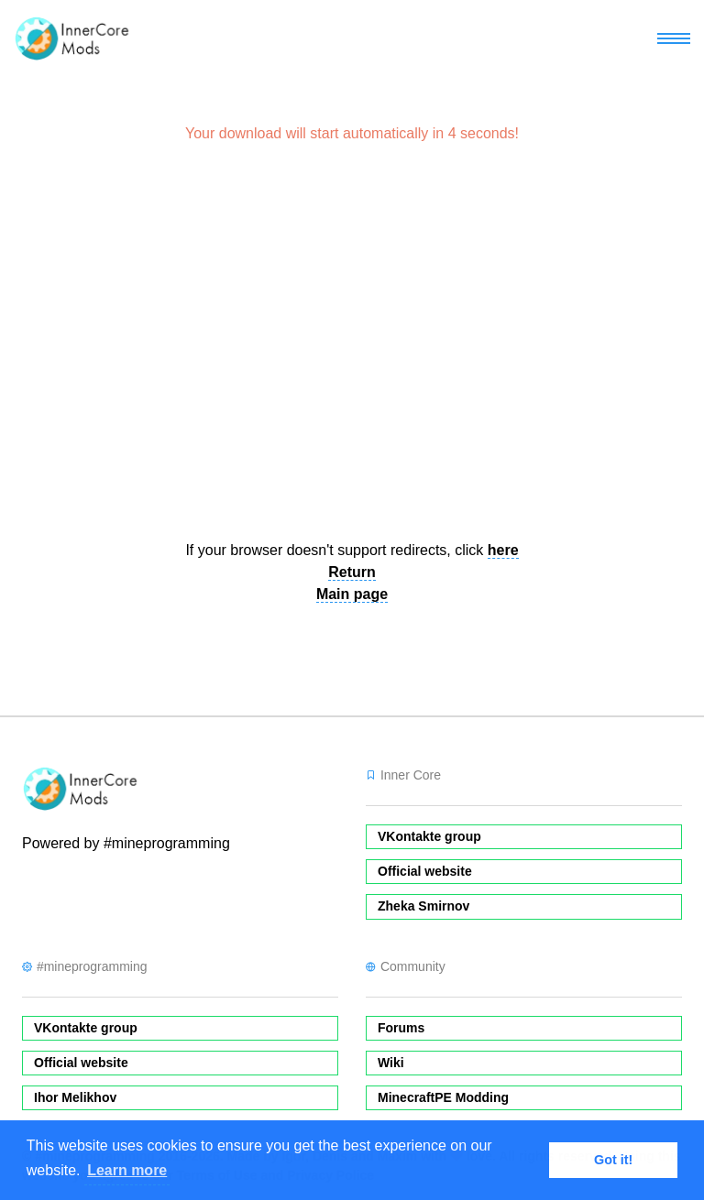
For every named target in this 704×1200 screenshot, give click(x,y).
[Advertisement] (352, 350)
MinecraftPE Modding (443, 1097)
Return (352, 572)
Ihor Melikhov (75, 1097)
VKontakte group (429, 836)
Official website (425, 871)
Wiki (391, 1062)
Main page (352, 594)
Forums (401, 1027)
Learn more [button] (127, 1170)
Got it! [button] (613, 1159)
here (503, 550)
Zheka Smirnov (423, 906)
